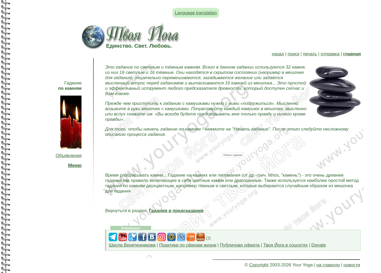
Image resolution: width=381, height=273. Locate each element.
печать (310, 53)
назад (278, 53)
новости (351, 264)
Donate (318, 245)
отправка (330, 53)
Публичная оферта (240, 245)
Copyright (259, 264)
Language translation (196, 12)
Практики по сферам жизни (187, 245)
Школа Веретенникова (132, 245)
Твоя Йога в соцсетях (285, 245)
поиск (293, 53)
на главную (328, 264)
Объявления (68, 155)
